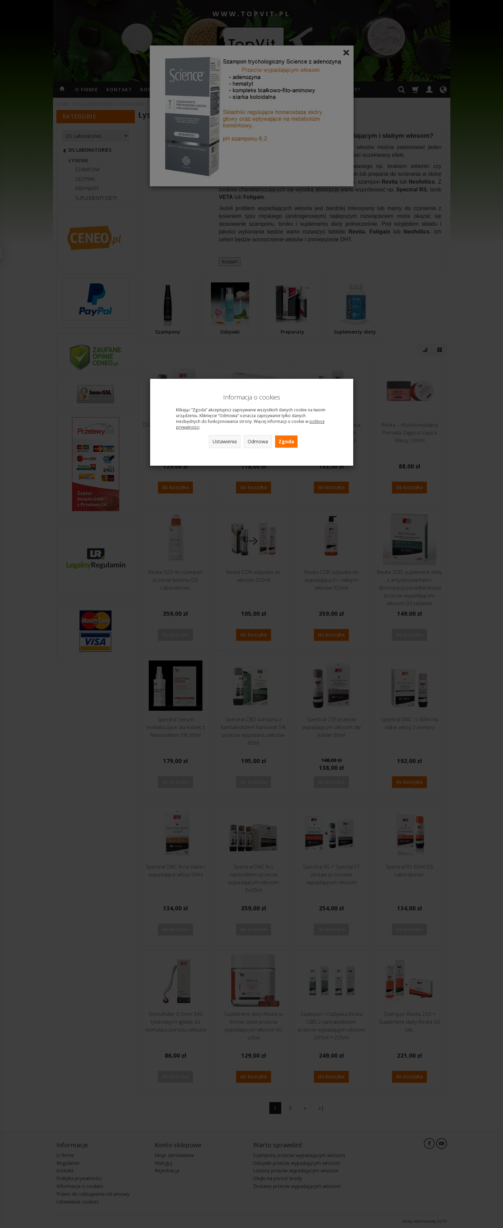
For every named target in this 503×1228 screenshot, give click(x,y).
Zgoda (286, 441)
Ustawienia (225, 441)
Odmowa (258, 441)
